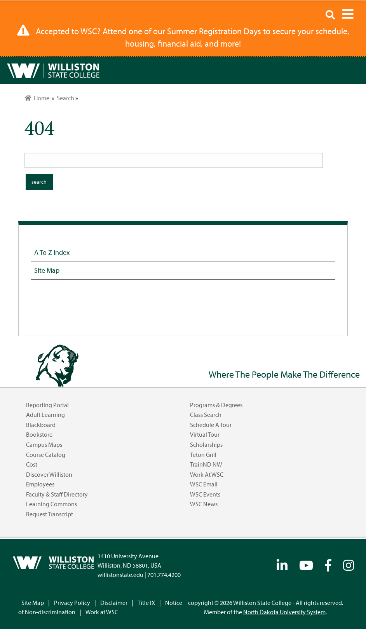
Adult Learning (45, 414)
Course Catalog (45, 454)
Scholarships (206, 444)
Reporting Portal (47, 405)
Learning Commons (51, 504)
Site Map (46, 270)
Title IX (146, 602)
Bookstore (39, 434)
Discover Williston (49, 474)
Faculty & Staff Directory (57, 494)
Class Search (205, 414)
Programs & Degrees (216, 405)
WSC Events (205, 494)
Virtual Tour (205, 434)
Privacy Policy (72, 602)
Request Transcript (49, 514)
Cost (31, 464)
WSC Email (204, 484)
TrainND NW (206, 464)
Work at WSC (206, 474)
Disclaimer (113, 602)
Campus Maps (44, 444)
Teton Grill (203, 454)
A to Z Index (52, 252)
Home (36, 98)
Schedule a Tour (211, 425)
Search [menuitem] (65, 98)
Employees (40, 484)
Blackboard (41, 425)
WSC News (204, 504)
